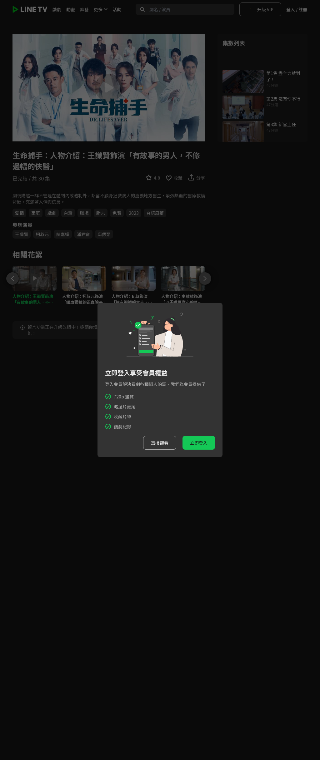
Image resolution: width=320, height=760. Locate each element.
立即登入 (199, 443)
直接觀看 (159, 443)
